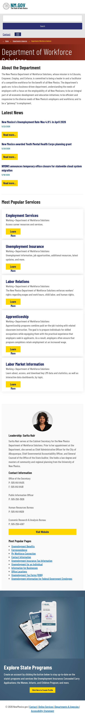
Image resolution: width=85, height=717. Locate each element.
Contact (6, 34)
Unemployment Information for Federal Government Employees (41, 578)
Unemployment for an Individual (27, 564)
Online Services (46, 706)
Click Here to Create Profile (42, 690)
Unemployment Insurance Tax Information (31, 560)
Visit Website (42, 532)
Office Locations (19, 571)
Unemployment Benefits (23, 546)
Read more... (9, 134)
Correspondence (19, 549)
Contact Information (21, 557)
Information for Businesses (24, 567)
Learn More (13, 232)
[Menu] (18, 34)
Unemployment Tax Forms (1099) (27, 575)
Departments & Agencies (66, 706)
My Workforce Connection (23, 553)
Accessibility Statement (42, 710)
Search (42, 26)
